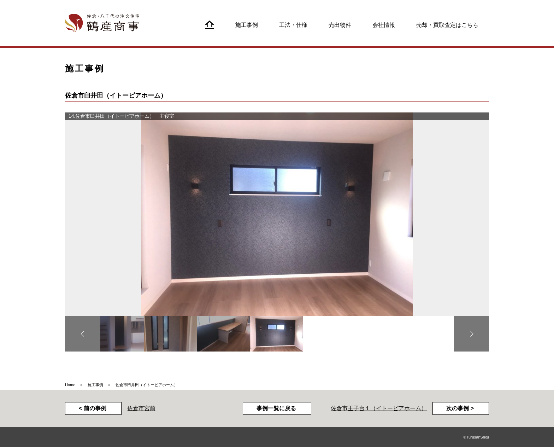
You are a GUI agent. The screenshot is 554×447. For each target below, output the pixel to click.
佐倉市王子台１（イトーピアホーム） (379, 408)
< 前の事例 (92, 408)
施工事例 (95, 385)
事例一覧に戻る (276, 408)
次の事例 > (460, 408)
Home (70, 385)
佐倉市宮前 (141, 408)
